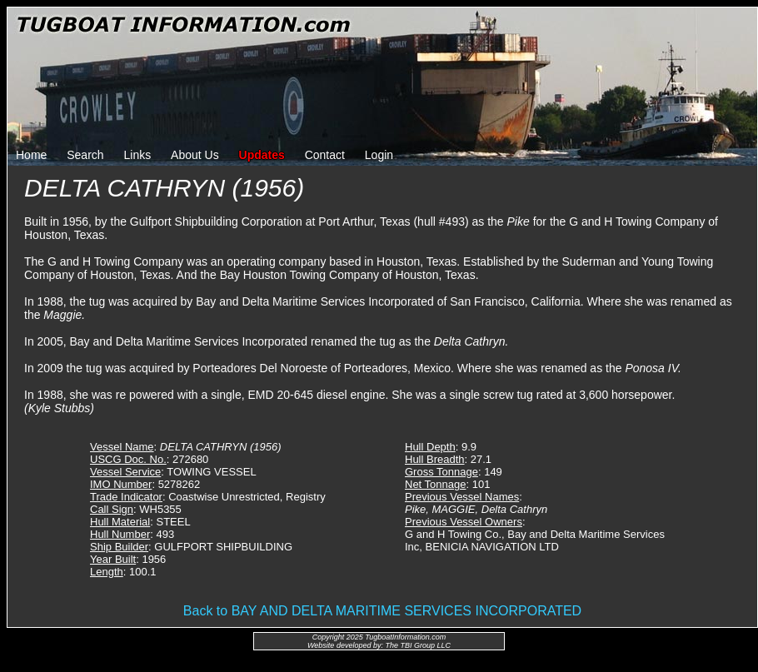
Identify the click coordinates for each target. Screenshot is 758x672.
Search (85, 155)
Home (31, 155)
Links (138, 155)
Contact (325, 155)
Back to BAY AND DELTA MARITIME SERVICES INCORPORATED (382, 611)
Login (379, 155)
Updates (262, 155)
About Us (195, 155)
